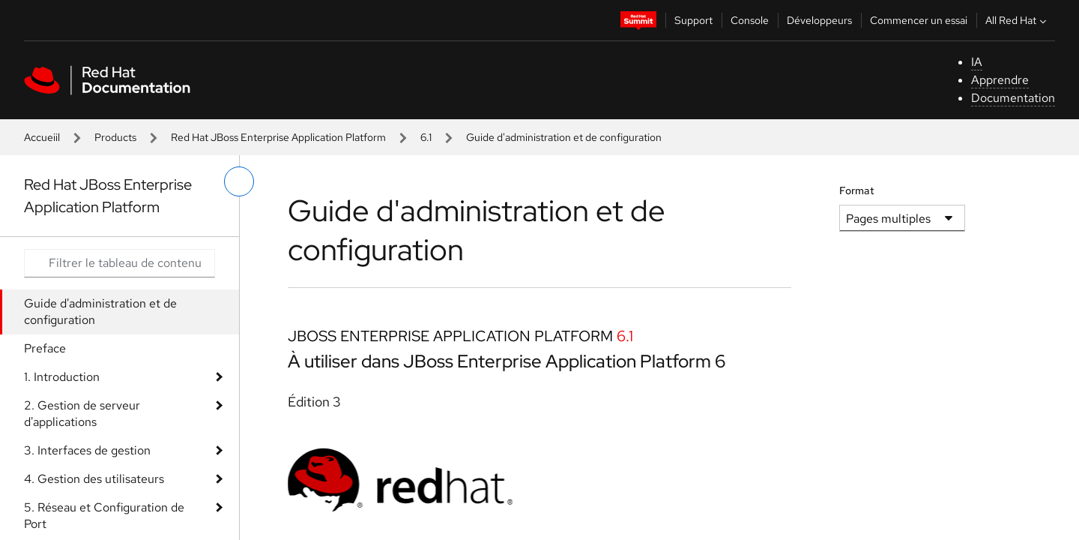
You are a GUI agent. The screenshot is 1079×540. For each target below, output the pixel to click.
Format (856, 190)
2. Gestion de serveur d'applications (82, 414)
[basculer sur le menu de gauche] (239, 181)
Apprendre (1000, 80)
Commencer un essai (918, 20)
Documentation (1013, 98)
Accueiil (42, 137)
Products (115, 137)
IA (976, 62)
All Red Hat (1017, 20)
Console (750, 20)
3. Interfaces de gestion (87, 450)
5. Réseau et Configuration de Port (104, 516)
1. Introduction (62, 377)
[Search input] (119, 263)
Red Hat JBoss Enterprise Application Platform (278, 137)
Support (693, 20)
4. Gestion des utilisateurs (94, 479)
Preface (45, 348)
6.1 (426, 137)
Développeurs (819, 20)
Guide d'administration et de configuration (100, 312)
